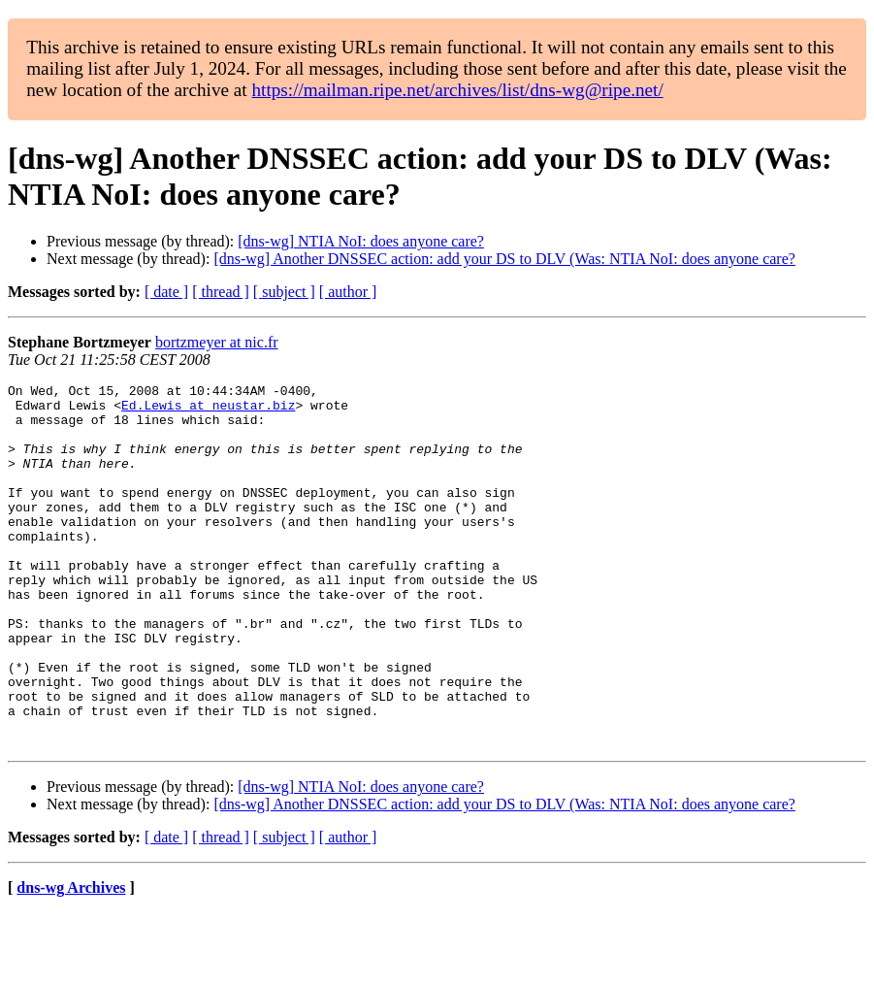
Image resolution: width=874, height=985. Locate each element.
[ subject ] (284, 291)
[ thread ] (220, 291)
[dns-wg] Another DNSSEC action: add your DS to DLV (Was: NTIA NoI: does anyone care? (504, 258)
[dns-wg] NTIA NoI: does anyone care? (361, 241)
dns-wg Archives (70, 960)
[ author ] (348, 291)
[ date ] (166, 291)
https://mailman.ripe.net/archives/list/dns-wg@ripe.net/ (457, 90)
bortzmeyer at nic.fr (216, 342)
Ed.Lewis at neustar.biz (208, 410)
